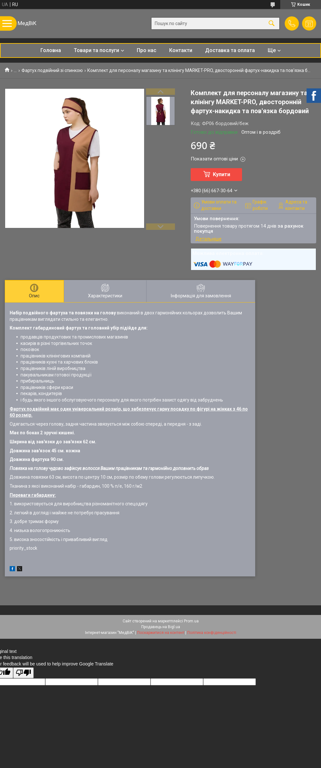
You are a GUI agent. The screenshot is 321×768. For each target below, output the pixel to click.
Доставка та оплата (230, 50)
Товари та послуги (96, 50)
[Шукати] (271, 24)
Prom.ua (191, 621)
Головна (50, 50)
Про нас (146, 50)
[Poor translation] (23, 673)
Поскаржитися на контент (160, 632)
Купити (221, 174)
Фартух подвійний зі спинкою (52, 70)
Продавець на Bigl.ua (160, 627)
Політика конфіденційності (211, 632)
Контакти (180, 50)
